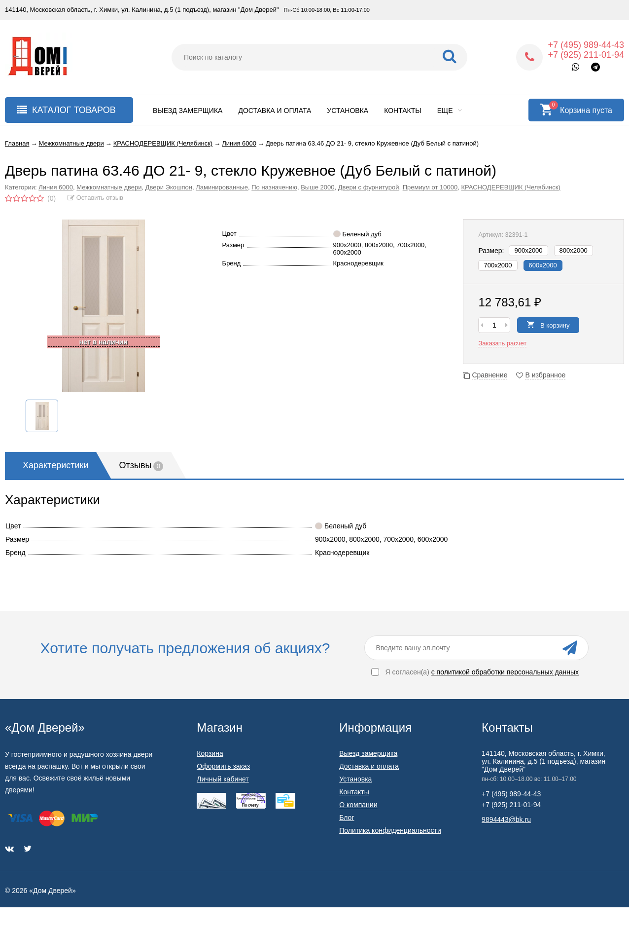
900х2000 (528, 250)
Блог (346, 817)
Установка (347, 110)
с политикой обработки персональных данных (505, 672)
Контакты (402, 110)
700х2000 (498, 265)
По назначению (274, 187)
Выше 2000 (317, 187)
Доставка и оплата (274, 110)
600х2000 (543, 265)
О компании (358, 805)
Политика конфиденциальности (390, 830)
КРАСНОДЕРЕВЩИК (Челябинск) (510, 187)
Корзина (210, 753)
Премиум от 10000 (430, 187)
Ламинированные (222, 187)
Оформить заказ (223, 766)
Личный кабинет (222, 779)
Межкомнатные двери (108, 187)
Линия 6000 (55, 187)
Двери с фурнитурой (368, 187)
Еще (449, 110)
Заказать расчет (502, 343)
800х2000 (573, 250)
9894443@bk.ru (506, 819)
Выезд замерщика (187, 110)
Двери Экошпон (168, 187)
